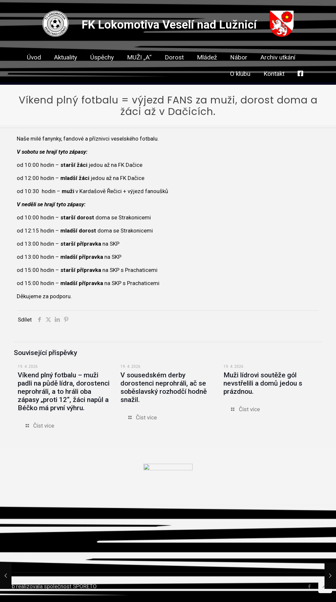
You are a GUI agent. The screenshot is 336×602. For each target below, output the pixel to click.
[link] (174, 69)
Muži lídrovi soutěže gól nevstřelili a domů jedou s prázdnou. (262, 383)
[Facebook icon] (309, 587)
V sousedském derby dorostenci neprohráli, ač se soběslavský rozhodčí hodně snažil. (163, 387)
